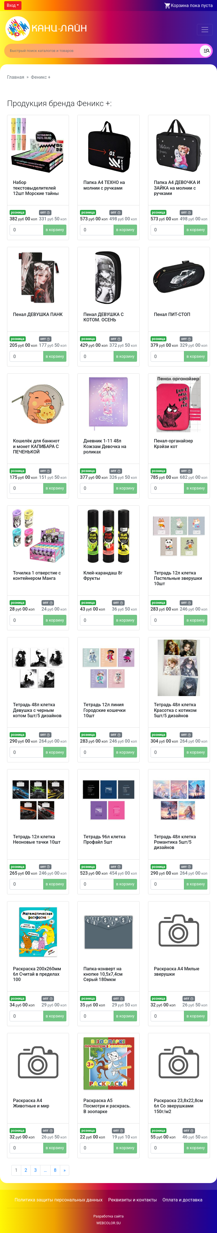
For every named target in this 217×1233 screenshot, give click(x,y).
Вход (11, 5)
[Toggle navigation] (205, 29)
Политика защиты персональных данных (59, 1200)
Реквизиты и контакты (132, 1200)
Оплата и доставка (182, 1200)
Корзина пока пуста (192, 5)
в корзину (55, 229)
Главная (15, 77)
